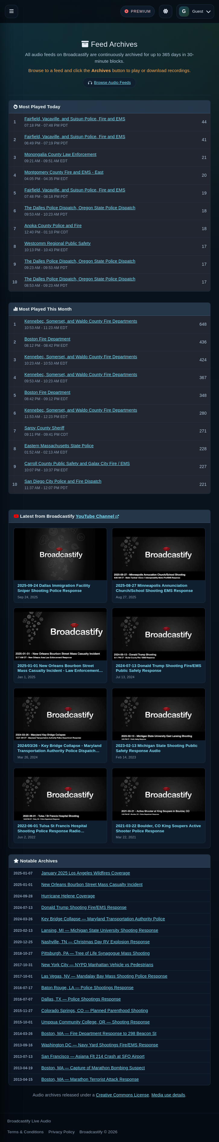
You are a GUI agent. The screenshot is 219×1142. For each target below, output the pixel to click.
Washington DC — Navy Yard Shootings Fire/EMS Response (99, 1044)
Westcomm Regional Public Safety (57, 243)
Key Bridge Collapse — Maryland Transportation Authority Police (103, 918)
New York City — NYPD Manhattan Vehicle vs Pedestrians (97, 964)
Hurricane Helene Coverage (68, 896)
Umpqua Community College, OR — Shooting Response (95, 1022)
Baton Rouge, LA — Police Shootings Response (87, 987)
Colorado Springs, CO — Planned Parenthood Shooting (94, 1010)
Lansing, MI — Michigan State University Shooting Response (99, 930)
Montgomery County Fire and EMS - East (63, 172)
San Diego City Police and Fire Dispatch (62, 481)
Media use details (168, 1095)
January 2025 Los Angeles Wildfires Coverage (85, 873)
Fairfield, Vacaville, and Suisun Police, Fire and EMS (74, 118)
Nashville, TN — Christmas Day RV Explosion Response (95, 941)
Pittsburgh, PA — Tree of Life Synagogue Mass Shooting (95, 953)
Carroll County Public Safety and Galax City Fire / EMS (77, 463)
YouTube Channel (97, 516)
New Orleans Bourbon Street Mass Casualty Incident (91, 884)
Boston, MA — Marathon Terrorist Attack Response (90, 1079)
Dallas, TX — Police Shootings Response (81, 999)
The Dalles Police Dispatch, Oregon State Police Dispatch (79, 207)
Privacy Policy (62, 1132)
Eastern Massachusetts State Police (59, 445)
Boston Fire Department (47, 339)
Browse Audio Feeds (112, 82)
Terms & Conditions (25, 1132)
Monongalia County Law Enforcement (60, 154)
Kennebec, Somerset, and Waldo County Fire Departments (80, 321)
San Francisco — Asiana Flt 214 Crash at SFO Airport (92, 1056)
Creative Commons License (122, 1095)
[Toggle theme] (165, 11)
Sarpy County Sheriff (44, 427)
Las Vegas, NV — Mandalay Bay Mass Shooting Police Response (104, 976)
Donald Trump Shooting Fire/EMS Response (84, 907)
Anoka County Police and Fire (53, 225)
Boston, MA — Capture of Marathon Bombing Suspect (93, 1067)
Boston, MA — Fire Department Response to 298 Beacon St (98, 1033)
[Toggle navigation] (11, 11)
